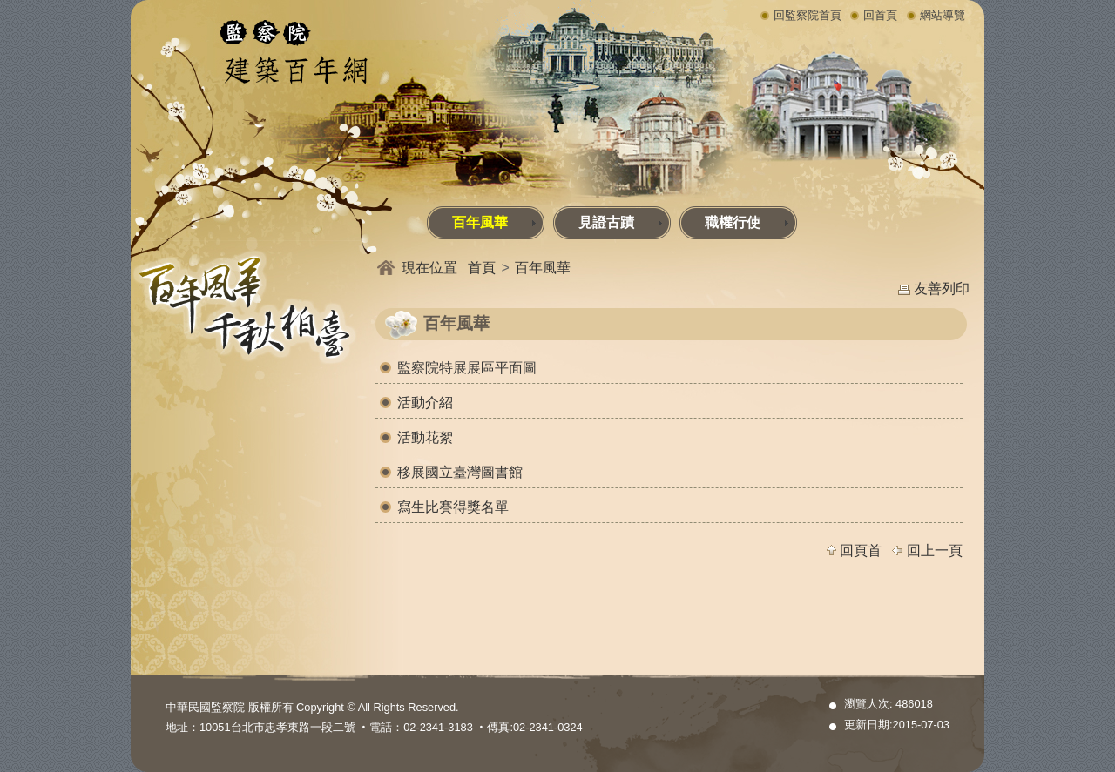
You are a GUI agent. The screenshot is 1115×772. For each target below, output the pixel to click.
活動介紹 (425, 402)
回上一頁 (935, 550)
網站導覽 (942, 15)
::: (134, 211)
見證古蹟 (620, 222)
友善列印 (942, 288)
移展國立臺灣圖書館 (460, 472)
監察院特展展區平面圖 (467, 367)
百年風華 (494, 222)
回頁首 (861, 550)
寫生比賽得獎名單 (453, 507)
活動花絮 (425, 437)
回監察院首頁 (807, 15)
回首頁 (880, 15)
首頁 (482, 267)
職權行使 (747, 222)
